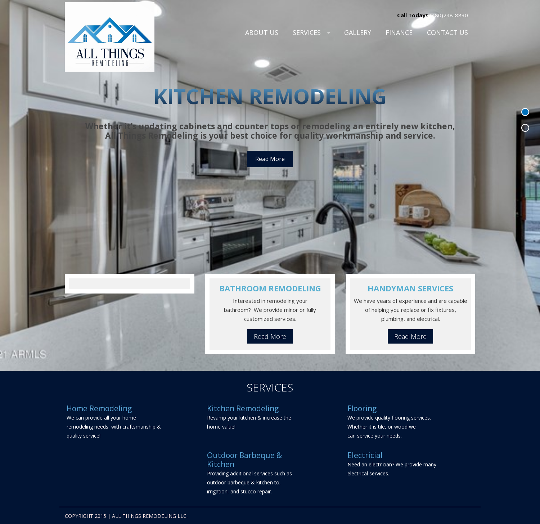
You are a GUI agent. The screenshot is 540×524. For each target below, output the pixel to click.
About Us (261, 32)
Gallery (357, 32)
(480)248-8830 (448, 15)
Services (307, 32)
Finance (399, 32)
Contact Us (447, 32)
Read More (270, 159)
